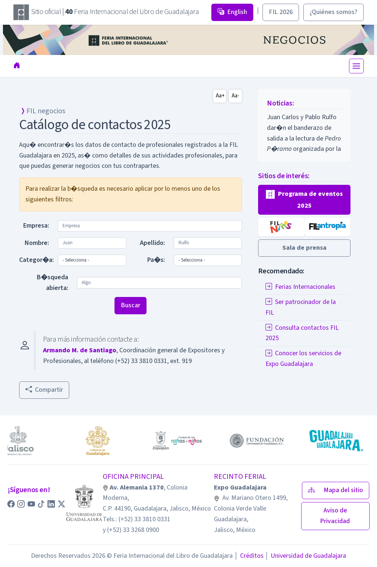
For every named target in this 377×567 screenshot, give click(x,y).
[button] (304, 200)
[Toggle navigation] (356, 66)
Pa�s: (156, 260)
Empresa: (36, 225)
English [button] (232, 12)
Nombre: (37, 243)
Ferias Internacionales (300, 286)
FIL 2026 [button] (281, 12)
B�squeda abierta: (52, 283)
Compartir (44, 389)
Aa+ (220, 96)
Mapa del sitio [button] (335, 490)
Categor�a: (36, 260)
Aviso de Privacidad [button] (335, 516)
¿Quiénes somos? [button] (333, 12)
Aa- (235, 96)
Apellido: (152, 243)
